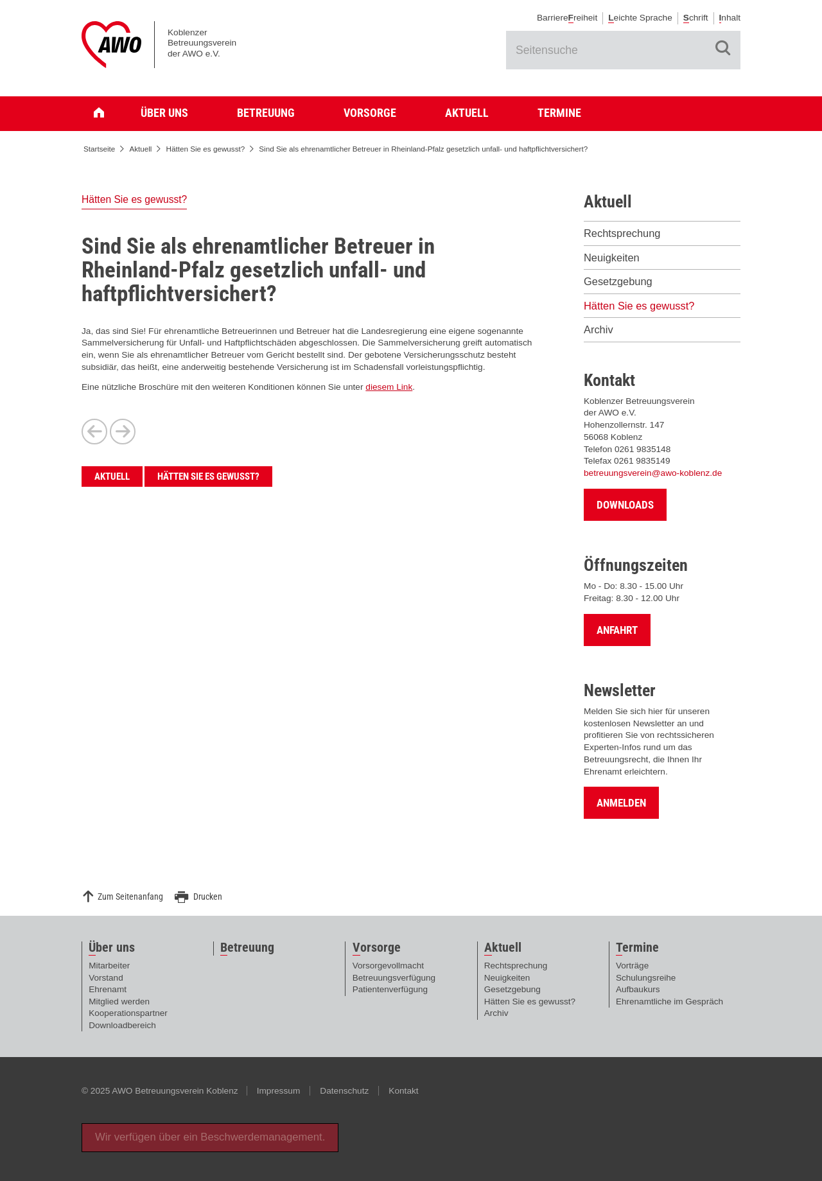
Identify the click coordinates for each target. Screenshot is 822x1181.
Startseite (104, 113)
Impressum (279, 1091)
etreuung (247, 948)
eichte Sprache (640, 18)
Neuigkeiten (612, 257)
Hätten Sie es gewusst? (205, 148)
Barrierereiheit (567, 18)
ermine (637, 948)
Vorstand (106, 978)
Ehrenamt (108, 989)
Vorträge (632, 965)
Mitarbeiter (109, 965)
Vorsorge (370, 113)
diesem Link (388, 387)
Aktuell (467, 113)
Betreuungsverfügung (394, 978)
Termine (559, 113)
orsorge (377, 948)
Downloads (625, 504)
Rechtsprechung (622, 233)
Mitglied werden (119, 1001)
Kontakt (403, 1091)
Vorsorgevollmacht (388, 965)
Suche (723, 48)
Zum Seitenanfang (130, 897)
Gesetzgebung (618, 281)
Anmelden (621, 802)
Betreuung (266, 113)
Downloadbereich (122, 1025)
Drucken (207, 897)
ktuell (502, 948)
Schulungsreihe (646, 978)
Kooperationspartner (128, 1013)
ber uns (112, 948)
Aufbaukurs (638, 989)
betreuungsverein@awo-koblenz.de (653, 473)
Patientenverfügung (390, 989)
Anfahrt (617, 630)
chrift (695, 18)
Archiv (598, 329)
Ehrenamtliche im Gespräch (669, 1001)
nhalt (729, 18)
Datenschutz (344, 1091)
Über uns (164, 113)
